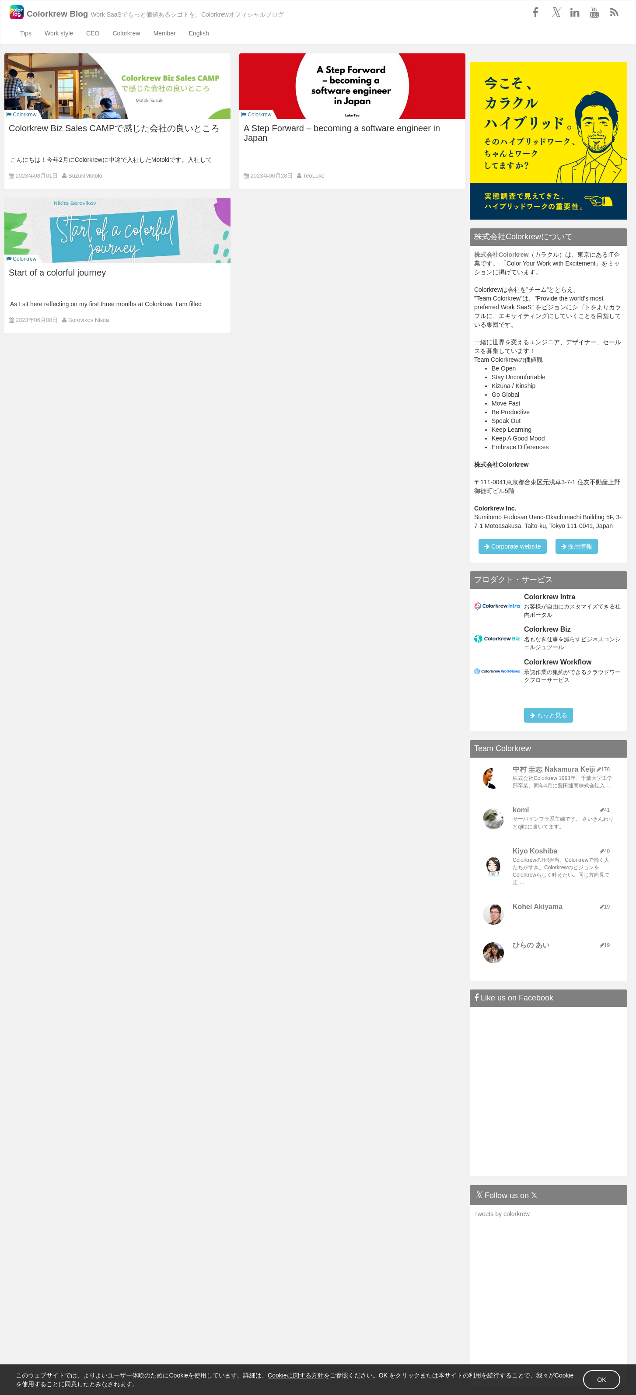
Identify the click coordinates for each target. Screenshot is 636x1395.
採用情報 (577, 546)
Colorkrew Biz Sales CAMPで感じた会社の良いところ (114, 128)
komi (521, 810)
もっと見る (548, 715)
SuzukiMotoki (85, 175)
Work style (59, 33)
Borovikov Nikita (88, 320)
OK (574, 1376)
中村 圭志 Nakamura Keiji (554, 769)
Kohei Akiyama (538, 906)
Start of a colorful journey (57, 272)
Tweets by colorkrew (502, 1213)
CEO (92, 33)
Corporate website (512, 546)
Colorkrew (126, 33)
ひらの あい (531, 945)
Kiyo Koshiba (535, 851)
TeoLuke (314, 175)
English (199, 33)
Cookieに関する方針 (324, 1372)
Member (164, 33)
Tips (25, 33)
